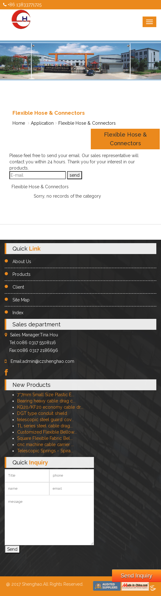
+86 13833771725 (22, 4)
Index (17, 312)
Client (18, 287)
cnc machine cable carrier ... (45, 444)
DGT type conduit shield (42, 413)
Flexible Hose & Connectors (87, 123)
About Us (21, 261)
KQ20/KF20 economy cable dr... (50, 407)
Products (21, 274)
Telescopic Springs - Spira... (45, 450)
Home (18, 123)
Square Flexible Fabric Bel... (45, 438)
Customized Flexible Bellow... (47, 432)
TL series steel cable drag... (45, 425)
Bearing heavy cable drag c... (46, 400)
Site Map (21, 299)
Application (42, 123)
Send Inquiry (136, 576)
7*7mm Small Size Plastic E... (45, 394)
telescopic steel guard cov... (45, 419)
